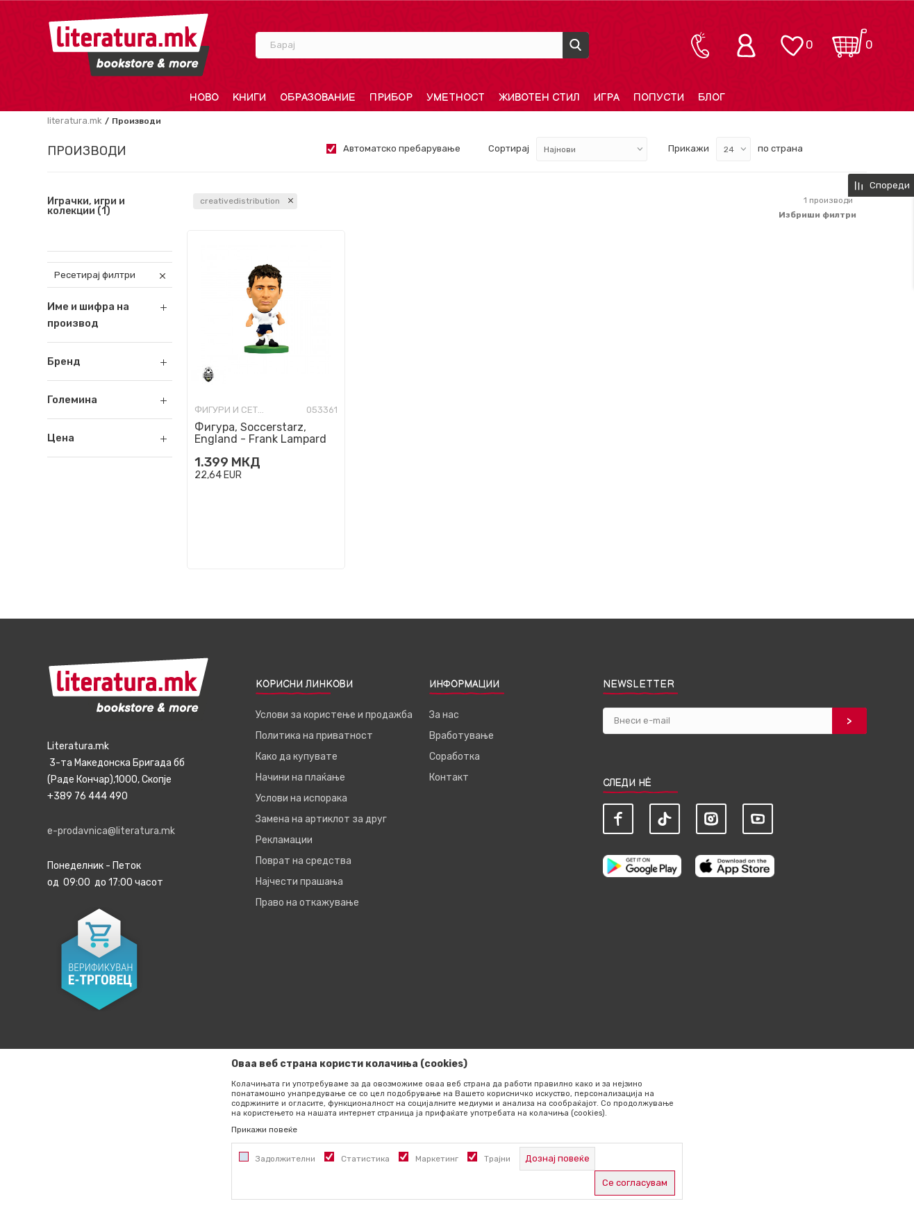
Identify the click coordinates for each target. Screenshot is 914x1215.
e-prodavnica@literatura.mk (111, 831)
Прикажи (688, 148)
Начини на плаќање (300, 777)
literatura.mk (74, 120)
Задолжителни (285, 1159)
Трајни (497, 1159)
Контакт (449, 777)
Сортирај (508, 148)
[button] (109, 361)
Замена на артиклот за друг (321, 819)
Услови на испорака (301, 798)
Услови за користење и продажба (334, 715)
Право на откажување (307, 902)
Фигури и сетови (229, 409)
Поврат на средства (303, 861)
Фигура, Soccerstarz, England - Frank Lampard (260, 433)
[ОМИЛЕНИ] (791, 38)
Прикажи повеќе (264, 1129)
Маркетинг (436, 1159)
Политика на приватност (314, 736)
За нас (444, 715)
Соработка (454, 757)
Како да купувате (297, 757)
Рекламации (284, 840)
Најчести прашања (299, 882)
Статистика (365, 1159)
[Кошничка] (849, 38)
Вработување (461, 736)
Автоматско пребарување (401, 148)
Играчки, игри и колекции (86, 206)
